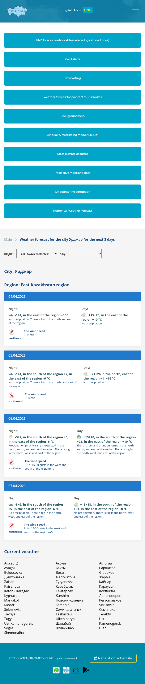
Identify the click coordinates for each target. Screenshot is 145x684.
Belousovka (13, 572)
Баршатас (107, 568)
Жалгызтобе (66, 577)
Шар (103, 628)
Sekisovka (107, 605)
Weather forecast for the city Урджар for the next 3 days (67, 239)
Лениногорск (110, 595)
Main (8, 239)
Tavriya (9, 614)
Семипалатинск (68, 609)
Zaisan (9, 581)
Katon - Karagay (16, 591)
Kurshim (62, 595)
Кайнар (105, 581)
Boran (60, 572)
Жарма (104, 577)
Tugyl (8, 618)
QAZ (68, 10)
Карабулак (64, 586)
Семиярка (107, 609)
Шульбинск (65, 628)
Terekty (105, 614)
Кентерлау (64, 591)
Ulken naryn (65, 618)
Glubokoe (106, 572)
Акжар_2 (11, 563)
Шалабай (63, 623)
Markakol (11, 600)
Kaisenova (12, 586)
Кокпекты (107, 591)
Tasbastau (64, 614)
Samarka (62, 605)
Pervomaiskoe (110, 600)
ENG (87, 10)
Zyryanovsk (64, 581)
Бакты (61, 568)
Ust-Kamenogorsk (110, 621)
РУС (77, 10)
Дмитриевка (14, 577)
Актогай (105, 563)
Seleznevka (12, 609)
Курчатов (12, 595)
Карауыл (106, 586)
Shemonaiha (14, 632)
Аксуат (61, 563)
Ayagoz (9, 568)
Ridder (9, 605)
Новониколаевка (70, 600)
